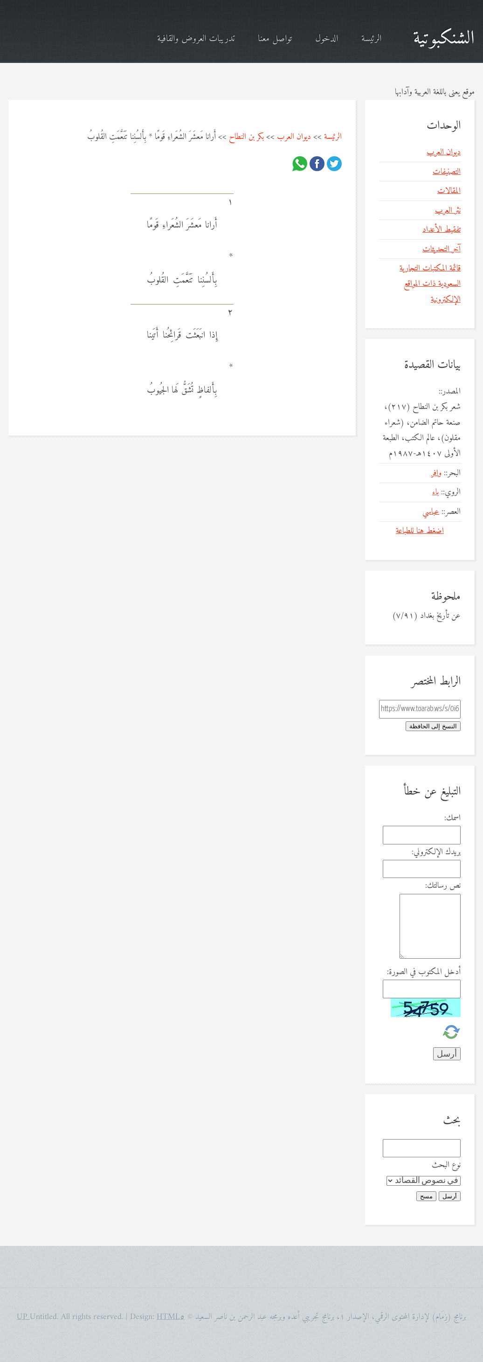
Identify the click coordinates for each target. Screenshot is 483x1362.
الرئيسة (371, 39)
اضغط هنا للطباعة (420, 531)
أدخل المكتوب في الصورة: (424, 972)
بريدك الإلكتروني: (436, 852)
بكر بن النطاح (246, 137)
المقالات (449, 191)
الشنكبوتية (444, 38)
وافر (436, 473)
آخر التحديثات (441, 249)
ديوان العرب (294, 137)
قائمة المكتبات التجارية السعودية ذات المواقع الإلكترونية (430, 284)
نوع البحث (446, 1165)
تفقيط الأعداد (441, 229)
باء (435, 492)
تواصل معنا (275, 39)
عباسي (430, 512)
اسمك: (452, 818)
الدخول (326, 39)
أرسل (449, 1196)
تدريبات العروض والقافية (196, 39)
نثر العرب (448, 210)
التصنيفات (447, 172)
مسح (426, 1196)
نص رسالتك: (443, 885)
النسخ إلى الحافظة (433, 726)
